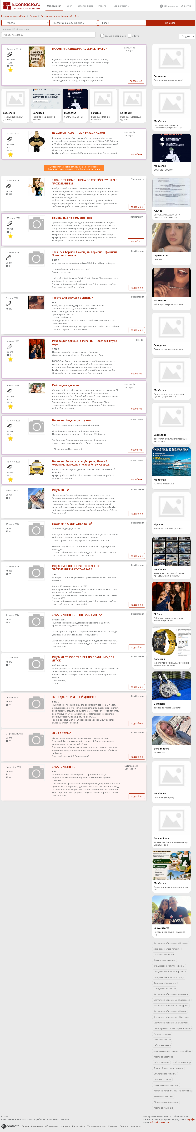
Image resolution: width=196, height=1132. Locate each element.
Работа (102, 5)
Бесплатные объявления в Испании (171, 943)
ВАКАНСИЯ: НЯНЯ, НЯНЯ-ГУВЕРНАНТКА (77, 615)
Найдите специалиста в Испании (44, 118)
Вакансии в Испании (163, 1096)
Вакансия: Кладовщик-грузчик (131, 118)
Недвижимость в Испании (166, 1085)
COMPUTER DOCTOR (73, 117)
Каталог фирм (85, 5)
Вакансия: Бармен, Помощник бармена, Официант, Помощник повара (85, 253)
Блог (69, 5)
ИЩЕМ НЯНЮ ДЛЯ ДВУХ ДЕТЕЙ (72, 523)
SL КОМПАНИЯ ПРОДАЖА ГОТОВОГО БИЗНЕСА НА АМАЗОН (171, 664)
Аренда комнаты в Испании (167, 949)
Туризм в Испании (162, 1079)
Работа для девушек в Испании (72, 297)
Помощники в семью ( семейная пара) (169, 933)
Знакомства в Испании (164, 960)
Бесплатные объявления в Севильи (171, 1022)
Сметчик (158, 259)
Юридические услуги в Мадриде (169, 977)
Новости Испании (162, 1039)
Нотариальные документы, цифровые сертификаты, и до (168, 126)
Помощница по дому (164, 797)
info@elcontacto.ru (159, 1122)
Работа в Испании (162, 1045)
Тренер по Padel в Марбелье (167, 708)
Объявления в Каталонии (166, 1102)
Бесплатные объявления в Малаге (170, 1011)
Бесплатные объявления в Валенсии (171, 1017)
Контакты (136, 1126)
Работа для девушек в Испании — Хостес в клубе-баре (85, 342)
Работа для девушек (65, 385)
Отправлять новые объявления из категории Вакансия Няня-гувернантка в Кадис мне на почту (74, 168)
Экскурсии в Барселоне (165, 983)
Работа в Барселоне (163, 1056)
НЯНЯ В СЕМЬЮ (61, 733)
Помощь (124, 1126)
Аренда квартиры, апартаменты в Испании (173, 1051)
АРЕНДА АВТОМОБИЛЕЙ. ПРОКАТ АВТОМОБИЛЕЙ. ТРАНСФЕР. (170, 574)
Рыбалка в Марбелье (164, 483)
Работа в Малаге (161, 1062)
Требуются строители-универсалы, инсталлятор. (170, 440)
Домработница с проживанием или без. (171, 888)
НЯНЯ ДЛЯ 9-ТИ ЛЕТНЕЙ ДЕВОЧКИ (74, 697)
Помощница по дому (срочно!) (13, 118)
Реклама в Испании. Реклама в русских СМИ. (173, 1090)
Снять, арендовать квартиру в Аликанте (173, 1028)
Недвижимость (120, 5)
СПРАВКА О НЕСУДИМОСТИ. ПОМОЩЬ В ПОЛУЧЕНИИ (167, 216)
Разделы (112, 1126)
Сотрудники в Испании (165, 988)
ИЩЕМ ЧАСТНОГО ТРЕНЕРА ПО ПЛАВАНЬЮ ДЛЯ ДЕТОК (83, 658)
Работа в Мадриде (182, 1062)
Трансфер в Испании (164, 954)
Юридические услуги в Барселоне (170, 971)
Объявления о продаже (57, 1126)
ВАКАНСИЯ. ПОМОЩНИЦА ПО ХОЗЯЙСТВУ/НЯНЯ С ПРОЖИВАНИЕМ (84, 181)
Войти (186, 5)
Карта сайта (78, 1126)
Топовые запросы (162, 1034)
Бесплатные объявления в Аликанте (171, 994)
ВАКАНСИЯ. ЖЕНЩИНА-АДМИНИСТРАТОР (79, 48)
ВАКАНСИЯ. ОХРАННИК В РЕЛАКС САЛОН (78, 133)
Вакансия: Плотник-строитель (100, 118)
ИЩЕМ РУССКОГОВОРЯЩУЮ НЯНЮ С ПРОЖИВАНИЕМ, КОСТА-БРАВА (76, 567)
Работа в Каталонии (163, 1107)
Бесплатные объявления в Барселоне (172, 1000)
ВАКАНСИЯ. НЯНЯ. (63, 767)
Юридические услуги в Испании (169, 965)
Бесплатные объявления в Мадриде (171, 1005)
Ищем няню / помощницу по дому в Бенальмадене (171, 843)
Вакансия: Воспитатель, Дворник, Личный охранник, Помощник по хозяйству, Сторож (80, 463)
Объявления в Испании (165, 1073)
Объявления (54, 5)
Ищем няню (160, 752)
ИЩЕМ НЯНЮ (60, 490)
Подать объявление (32, 1126)
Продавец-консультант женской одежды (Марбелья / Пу (169, 395)
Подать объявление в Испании (168, 1068)
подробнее (136, 80)
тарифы (191, 1119)
